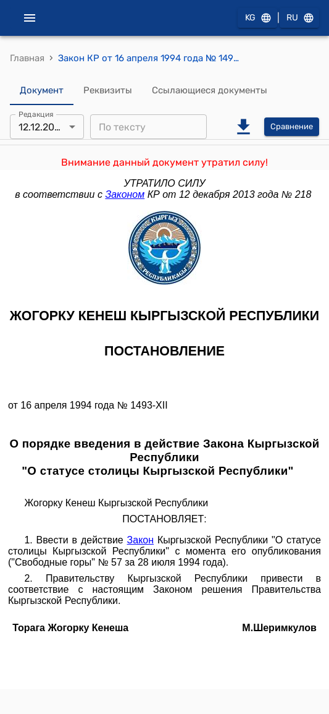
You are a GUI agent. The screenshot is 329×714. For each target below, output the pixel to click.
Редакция (36, 114)
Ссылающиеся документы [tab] (209, 90)
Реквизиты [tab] (107, 90)
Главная (27, 58)
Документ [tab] (41, 90)
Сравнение (291, 127)
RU (299, 18)
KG (257, 18)
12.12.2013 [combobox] (42, 127)
